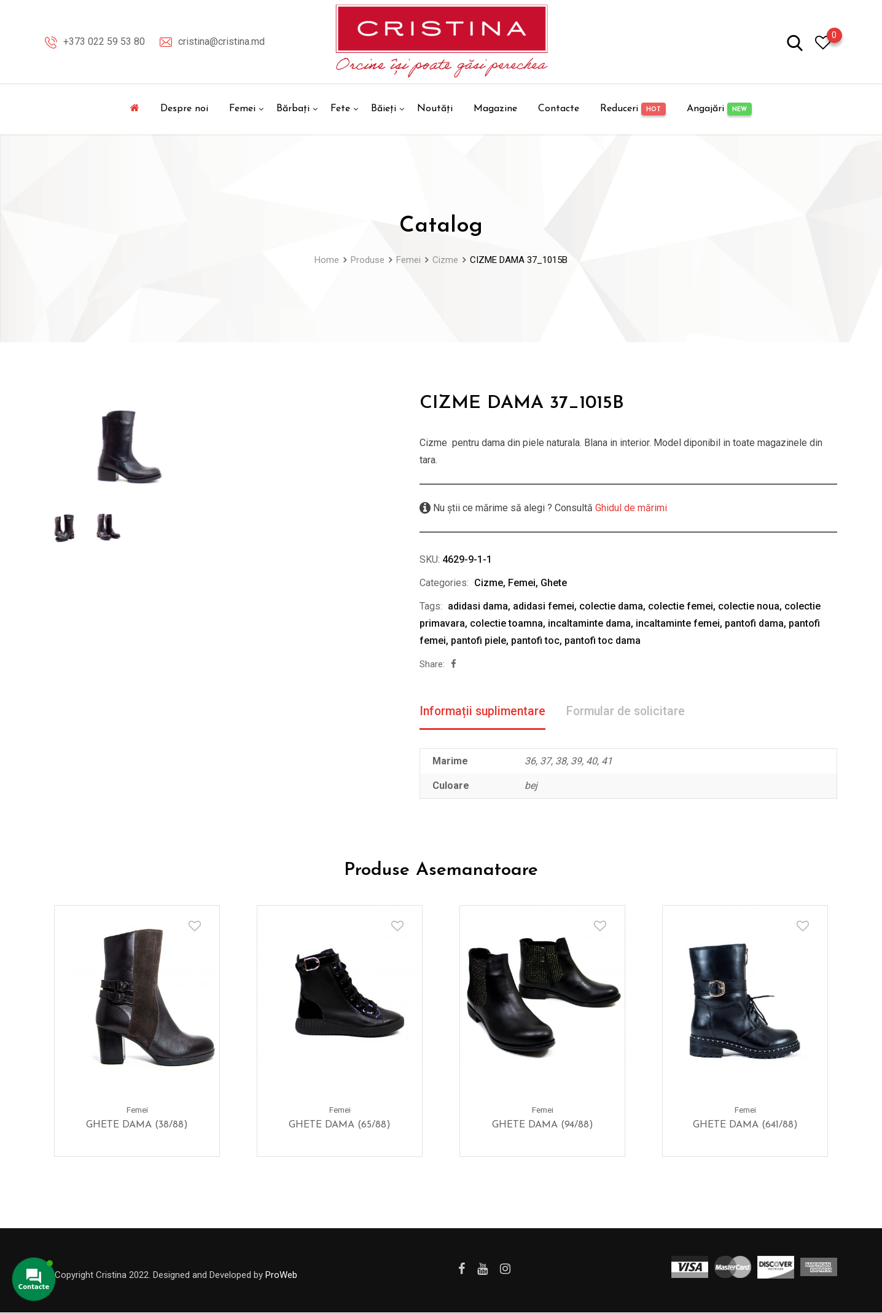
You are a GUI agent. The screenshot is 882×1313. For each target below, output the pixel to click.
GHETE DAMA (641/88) (745, 1126)
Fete (340, 109)
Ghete (554, 583)
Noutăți (435, 109)
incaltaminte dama (589, 623)
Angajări (719, 109)
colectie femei (680, 606)
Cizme (488, 583)
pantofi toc (535, 640)
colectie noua (748, 606)
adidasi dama (478, 606)
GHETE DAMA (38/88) (137, 1126)
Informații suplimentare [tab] (485, 711)
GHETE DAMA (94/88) (542, 1126)
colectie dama (611, 606)
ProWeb (281, 1274)
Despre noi (184, 109)
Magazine (495, 109)
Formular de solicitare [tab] (632, 711)
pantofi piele (478, 640)
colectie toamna (506, 623)
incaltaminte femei (678, 623)
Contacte (558, 109)
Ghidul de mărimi (630, 508)
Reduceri (633, 109)
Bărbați (293, 109)
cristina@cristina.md (221, 41)
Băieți (383, 109)
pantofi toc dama (602, 640)
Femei (242, 109)
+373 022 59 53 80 (104, 41)
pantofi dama (754, 623)
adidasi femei (543, 606)
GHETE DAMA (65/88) (340, 1126)
